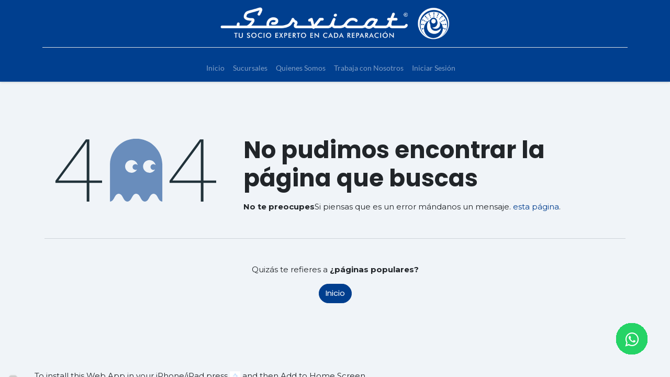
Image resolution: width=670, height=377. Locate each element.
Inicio (335, 292)
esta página (536, 207)
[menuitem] (215, 67)
